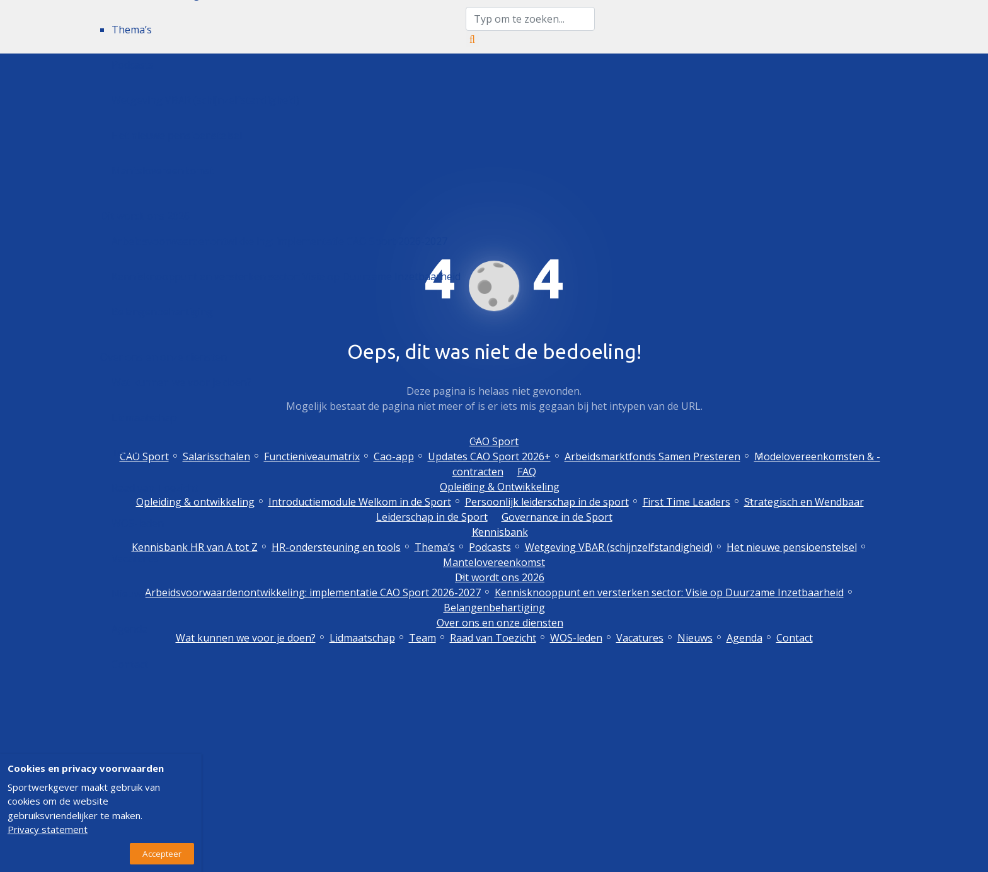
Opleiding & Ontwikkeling (500, 487)
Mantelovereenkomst (163, 171)
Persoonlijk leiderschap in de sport (547, 502)
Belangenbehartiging (162, 312)
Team (125, 453)
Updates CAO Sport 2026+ (489, 456)
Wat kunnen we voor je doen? (181, 382)
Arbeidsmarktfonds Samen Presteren (652, 456)
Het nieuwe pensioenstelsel (177, 135)
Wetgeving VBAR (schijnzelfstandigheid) (205, 100)
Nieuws (129, 594)
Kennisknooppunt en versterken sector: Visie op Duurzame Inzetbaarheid (286, 276)
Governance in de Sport (557, 517)
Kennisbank (500, 532)
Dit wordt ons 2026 (145, 216)
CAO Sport (494, 441)
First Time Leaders (686, 502)
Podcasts (133, 65)
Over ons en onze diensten (163, 357)
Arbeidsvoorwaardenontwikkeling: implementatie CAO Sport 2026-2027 (279, 241)
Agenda (129, 629)
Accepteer (161, 853)
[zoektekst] (530, 19)
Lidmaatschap (144, 417)
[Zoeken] (472, 39)
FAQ (526, 471)
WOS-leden (138, 523)
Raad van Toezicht (155, 488)
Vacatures (135, 558)
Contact (130, 664)
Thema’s (132, 30)
